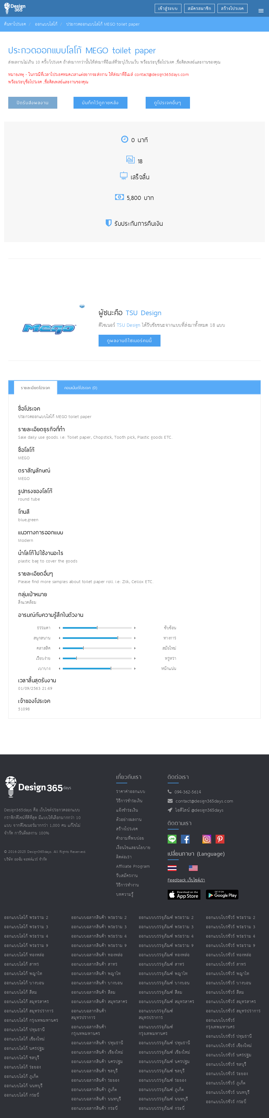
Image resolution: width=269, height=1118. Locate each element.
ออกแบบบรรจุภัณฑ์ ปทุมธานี (164, 1043)
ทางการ (170, 637)
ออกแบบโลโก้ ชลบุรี (21, 1058)
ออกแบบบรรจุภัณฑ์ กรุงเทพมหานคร (156, 1030)
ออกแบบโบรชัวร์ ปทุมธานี (229, 1036)
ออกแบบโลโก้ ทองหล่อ (24, 955)
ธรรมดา (43, 627)
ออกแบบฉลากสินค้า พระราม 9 (99, 945)
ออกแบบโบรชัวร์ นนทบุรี (228, 1092)
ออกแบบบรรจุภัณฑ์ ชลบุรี (162, 1071)
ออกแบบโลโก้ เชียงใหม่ (24, 1039)
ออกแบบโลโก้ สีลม (20, 992)
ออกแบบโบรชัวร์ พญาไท (227, 973)
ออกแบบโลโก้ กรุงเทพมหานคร (31, 1020)
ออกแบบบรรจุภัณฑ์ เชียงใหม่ (164, 1052)
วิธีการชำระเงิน (129, 801)
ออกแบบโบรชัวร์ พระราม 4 (231, 936)
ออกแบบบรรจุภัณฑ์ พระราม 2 (166, 917)
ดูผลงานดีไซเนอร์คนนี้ (129, 340)
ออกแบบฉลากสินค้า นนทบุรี (96, 1099)
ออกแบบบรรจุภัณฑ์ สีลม (161, 992)
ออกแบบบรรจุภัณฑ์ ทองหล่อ (164, 955)
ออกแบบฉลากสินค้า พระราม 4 (99, 936)
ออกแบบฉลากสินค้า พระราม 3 (99, 927)
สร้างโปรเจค (127, 829)
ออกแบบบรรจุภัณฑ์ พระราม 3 (166, 927)
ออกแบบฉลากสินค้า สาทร (94, 964)
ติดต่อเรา (124, 857)
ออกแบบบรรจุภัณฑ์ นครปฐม (164, 1061)
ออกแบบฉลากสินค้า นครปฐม (97, 1061)
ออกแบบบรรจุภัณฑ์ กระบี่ (162, 1108)
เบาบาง (44, 668)
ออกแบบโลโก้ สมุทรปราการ (29, 1011)
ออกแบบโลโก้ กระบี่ (21, 1095)
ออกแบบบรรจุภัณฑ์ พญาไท (163, 973)
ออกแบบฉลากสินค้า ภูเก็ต (94, 1090)
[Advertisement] (110, 279)
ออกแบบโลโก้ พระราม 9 (26, 945)
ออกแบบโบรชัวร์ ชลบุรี (226, 1064)
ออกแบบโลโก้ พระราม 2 (26, 917)
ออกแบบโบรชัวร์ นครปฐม (229, 1055)
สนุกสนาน (42, 637)
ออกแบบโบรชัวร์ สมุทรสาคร (231, 1002)
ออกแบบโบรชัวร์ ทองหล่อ (228, 955)
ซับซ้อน (170, 627)
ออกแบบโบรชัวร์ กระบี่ (226, 1102)
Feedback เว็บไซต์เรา (186, 880)
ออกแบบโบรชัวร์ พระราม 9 (231, 945)
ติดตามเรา (180, 823)
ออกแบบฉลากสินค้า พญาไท (96, 973)
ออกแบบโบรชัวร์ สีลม (225, 992)
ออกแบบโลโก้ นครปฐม (24, 1048)
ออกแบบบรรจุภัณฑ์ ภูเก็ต (161, 1090)
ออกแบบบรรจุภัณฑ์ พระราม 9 (166, 945)
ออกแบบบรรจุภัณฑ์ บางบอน (164, 983)
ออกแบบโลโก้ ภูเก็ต (21, 1076)
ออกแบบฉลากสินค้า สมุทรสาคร (99, 1002)
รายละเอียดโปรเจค (35, 387)
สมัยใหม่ (169, 648)
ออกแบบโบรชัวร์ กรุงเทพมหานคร (220, 1024)
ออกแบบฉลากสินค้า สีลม (93, 992)
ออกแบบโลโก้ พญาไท (23, 973)
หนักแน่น (168, 668)
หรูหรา (170, 658)
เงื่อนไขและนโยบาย (133, 847)
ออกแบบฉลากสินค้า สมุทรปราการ (88, 1014)
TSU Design (143, 312)
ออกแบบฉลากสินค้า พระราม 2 (99, 917)
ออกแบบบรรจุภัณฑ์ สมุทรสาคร (166, 1002)
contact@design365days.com (203, 801)
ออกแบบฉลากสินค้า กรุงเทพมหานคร (88, 1030)
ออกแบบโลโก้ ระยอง (22, 1067)
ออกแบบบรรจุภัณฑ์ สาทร (161, 964)
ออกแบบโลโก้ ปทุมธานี (24, 1030)
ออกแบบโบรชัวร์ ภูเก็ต (226, 1083)
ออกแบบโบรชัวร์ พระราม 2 (231, 917)
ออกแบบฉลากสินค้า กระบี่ (94, 1108)
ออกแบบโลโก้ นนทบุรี (23, 1086)
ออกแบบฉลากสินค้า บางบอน (97, 983)
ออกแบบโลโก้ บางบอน (24, 983)
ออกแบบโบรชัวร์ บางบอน (228, 983)
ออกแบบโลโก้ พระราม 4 (26, 936)
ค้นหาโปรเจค (15, 24)
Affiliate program (133, 866)
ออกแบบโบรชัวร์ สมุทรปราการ (233, 1011)
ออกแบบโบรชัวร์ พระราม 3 (231, 927)
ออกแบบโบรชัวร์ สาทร (226, 964)
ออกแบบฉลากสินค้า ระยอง (95, 1080)
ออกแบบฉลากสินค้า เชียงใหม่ (97, 1052)
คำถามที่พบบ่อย (130, 838)
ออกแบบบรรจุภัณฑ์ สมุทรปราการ (156, 1014)
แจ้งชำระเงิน (127, 810)
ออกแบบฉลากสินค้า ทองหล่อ (97, 955)
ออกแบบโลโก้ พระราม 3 (26, 927)
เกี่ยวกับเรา (129, 777)
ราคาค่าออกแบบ (130, 791)
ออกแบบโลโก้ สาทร (21, 964)
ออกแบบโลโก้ (46, 24)
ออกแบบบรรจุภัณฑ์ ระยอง (162, 1080)
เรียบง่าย (43, 658)
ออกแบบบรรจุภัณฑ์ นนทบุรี (163, 1099)
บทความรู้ (125, 894)
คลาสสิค (43, 648)
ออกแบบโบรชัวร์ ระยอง (227, 1074)
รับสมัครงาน (127, 876)
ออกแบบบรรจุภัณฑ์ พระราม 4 (166, 936)
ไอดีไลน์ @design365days (198, 810)
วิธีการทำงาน (127, 885)
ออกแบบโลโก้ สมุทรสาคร (26, 1002)
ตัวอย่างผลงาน (129, 819)
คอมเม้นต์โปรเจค (80, 387)
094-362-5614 (186, 792)
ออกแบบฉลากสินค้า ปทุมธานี (97, 1043)
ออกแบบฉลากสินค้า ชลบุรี (94, 1071)
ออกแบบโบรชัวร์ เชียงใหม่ (229, 1046)
